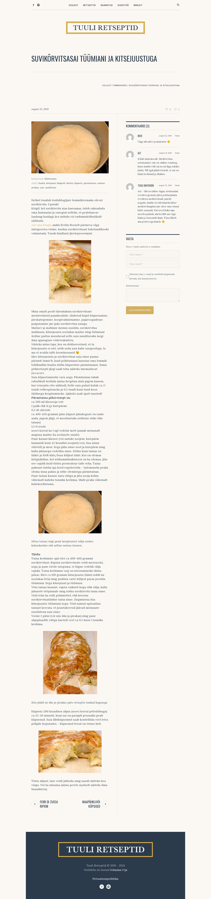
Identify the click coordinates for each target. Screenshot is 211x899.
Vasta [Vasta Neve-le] (177, 135)
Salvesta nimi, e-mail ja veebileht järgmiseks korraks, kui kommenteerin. (152, 276)
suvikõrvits (50, 187)
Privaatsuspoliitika (105, 879)
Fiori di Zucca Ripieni (49, 804)
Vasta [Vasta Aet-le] (177, 153)
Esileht (106, 85)
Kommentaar (132, 285)
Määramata (120, 85)
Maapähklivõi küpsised (91, 804)
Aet (139, 153)
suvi (42, 187)
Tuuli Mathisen (146, 185)
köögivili (61, 183)
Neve (140, 136)
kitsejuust (51, 183)
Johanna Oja (118, 870)
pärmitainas (90, 183)
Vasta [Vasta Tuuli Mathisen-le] (177, 185)
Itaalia (41, 183)
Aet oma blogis (41, 225)
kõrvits (70, 183)
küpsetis (78, 183)
